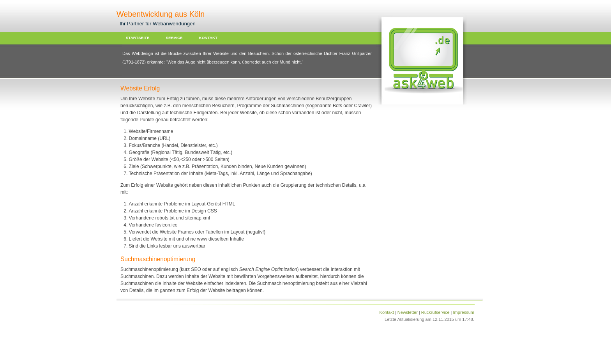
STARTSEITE (138, 37)
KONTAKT (208, 37)
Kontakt (387, 312)
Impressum (463, 312)
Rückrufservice (435, 312)
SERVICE (174, 37)
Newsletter (407, 312)
